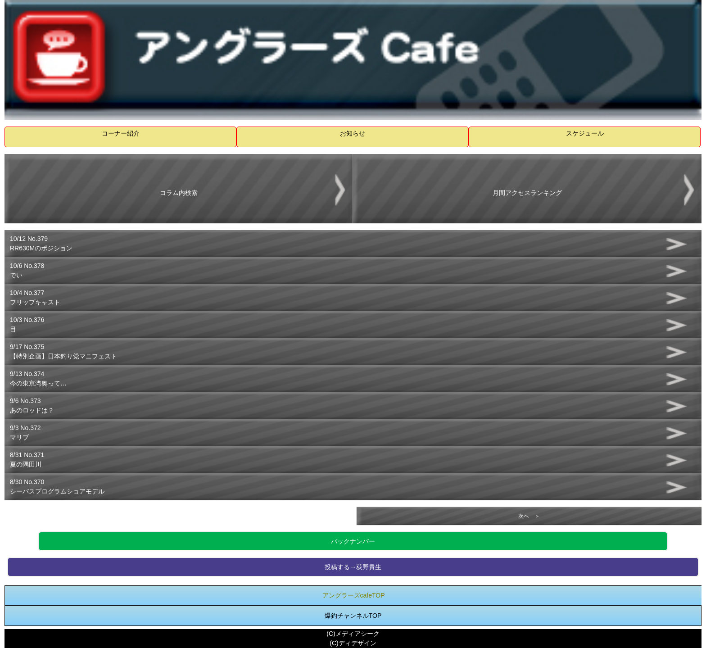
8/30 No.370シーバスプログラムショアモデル (57, 486)
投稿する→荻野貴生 (353, 567)
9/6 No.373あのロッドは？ (32, 405)
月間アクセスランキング (527, 192)
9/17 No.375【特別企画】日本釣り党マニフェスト (63, 351)
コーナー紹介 (121, 133)
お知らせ (352, 133)
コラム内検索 (179, 192)
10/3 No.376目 (27, 324)
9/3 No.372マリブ (25, 432)
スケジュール (585, 133)
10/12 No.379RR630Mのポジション (41, 243)
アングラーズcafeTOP (353, 595)
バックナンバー (353, 541)
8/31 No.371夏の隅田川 (27, 459)
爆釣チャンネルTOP (353, 615)
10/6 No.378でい (27, 270)
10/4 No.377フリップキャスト (35, 297)
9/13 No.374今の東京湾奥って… (38, 378)
